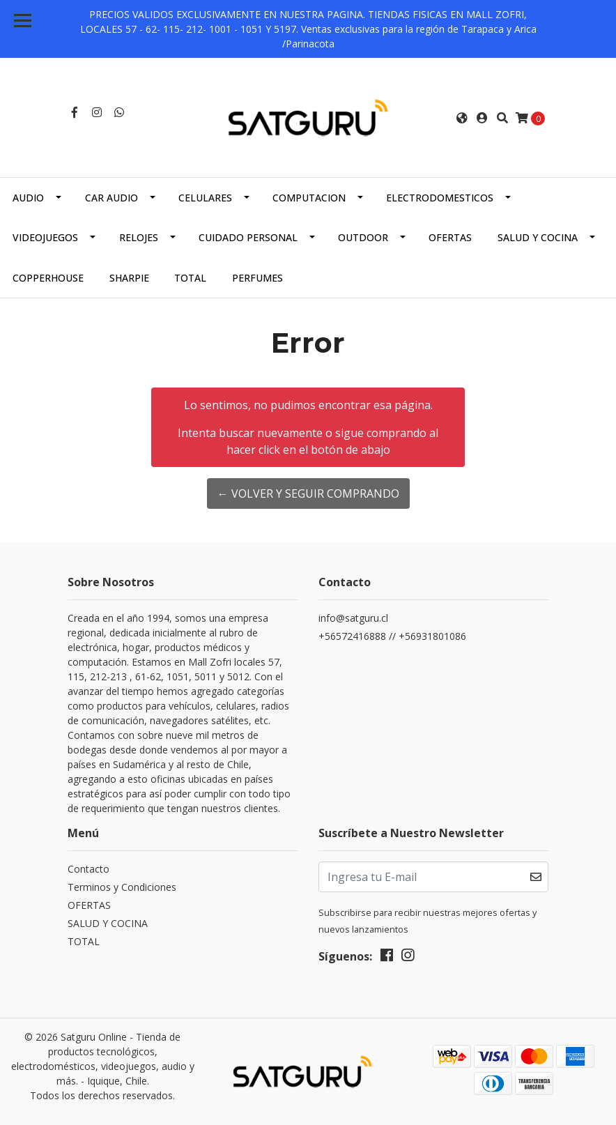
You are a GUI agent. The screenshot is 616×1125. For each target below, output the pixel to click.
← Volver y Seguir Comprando (308, 493)
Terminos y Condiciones (122, 887)
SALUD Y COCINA (538, 237)
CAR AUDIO (111, 197)
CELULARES (205, 197)
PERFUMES (257, 277)
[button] (462, 117)
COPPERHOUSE (48, 277)
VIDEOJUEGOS (45, 237)
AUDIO (28, 197)
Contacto (88, 868)
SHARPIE (129, 277)
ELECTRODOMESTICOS (439, 197)
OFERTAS (450, 237)
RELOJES (138, 237)
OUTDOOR (363, 237)
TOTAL (190, 277)
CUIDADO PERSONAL (248, 237)
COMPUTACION (309, 197)
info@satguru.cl (353, 618)
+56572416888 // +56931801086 (392, 636)
